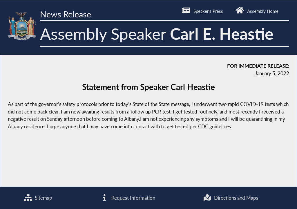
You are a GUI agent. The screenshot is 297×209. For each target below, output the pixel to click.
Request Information (127, 198)
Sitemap (38, 198)
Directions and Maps (230, 198)
